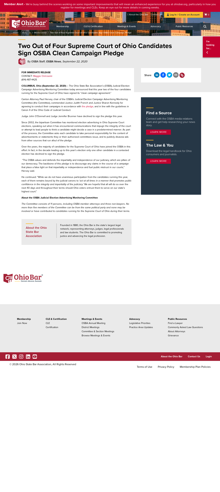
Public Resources (184, 26)
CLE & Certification (93, 26)
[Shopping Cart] (207, 15)
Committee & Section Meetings (98, 331)
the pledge (87, 106)
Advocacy (156, 26)
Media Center (40, 32)
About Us (26, 32)
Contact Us (156, 14)
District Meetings (91, 327)
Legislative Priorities (139, 323)
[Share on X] (169, 75)
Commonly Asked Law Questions (185, 327)
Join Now (22, 323)
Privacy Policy (166, 367)
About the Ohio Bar (138, 14)
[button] (211, 47)
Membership (62, 26)
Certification (52, 327)
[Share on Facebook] (163, 75)
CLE (48, 323)
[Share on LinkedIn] (157, 75)
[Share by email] (176, 75)
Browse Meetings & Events (96, 335)
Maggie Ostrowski (42, 76)
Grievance (173, 335)
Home (16, 32)
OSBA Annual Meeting (93, 323)
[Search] (205, 26)
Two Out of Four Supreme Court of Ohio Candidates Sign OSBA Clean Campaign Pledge (90, 32)
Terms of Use (144, 367)
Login (209, 356)
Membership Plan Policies (195, 367)
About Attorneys (176, 331)
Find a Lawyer (175, 323)
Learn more (158, 132)
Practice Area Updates (141, 327)
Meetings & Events (126, 26)
